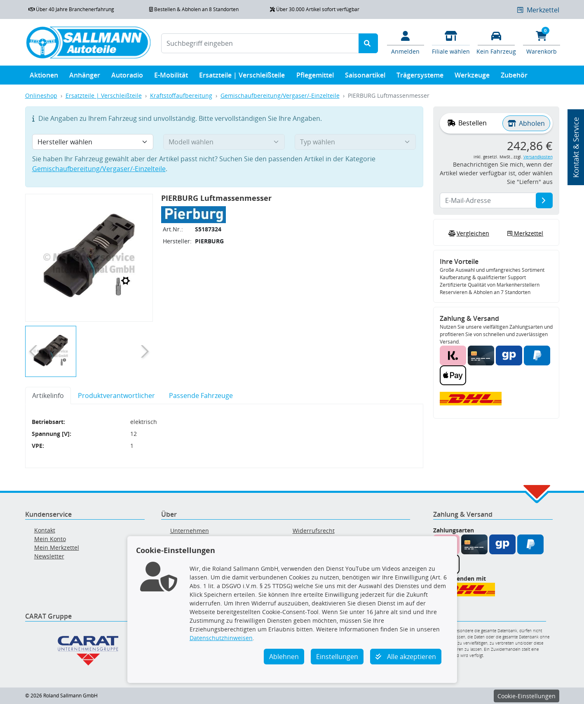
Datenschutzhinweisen (221, 638)
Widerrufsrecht (314, 530)
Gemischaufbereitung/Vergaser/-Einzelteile (280, 95)
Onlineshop (41, 95)
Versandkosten (538, 157)
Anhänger (84, 77)
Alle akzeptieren (405, 656)
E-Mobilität (171, 77)
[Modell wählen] (224, 142)
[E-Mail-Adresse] (544, 200)
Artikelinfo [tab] (48, 395)
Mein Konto (50, 539)
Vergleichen (467, 233)
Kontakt (44, 530)
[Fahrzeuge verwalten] (496, 42)
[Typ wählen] (355, 142)
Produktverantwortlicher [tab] (116, 395)
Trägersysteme (419, 77)
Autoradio (127, 77)
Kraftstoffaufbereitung (181, 95)
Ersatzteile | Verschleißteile (242, 77)
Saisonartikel (365, 77)
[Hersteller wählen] (93, 142)
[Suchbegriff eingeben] (260, 43)
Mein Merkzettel (56, 547)
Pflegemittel (315, 77)
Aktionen (44, 77)
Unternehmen (189, 530)
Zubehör (514, 77)
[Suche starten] (368, 43)
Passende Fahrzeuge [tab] (201, 395)
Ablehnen (284, 656)
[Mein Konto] (405, 42)
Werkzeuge (472, 77)
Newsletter (49, 556)
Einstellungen (337, 656)
